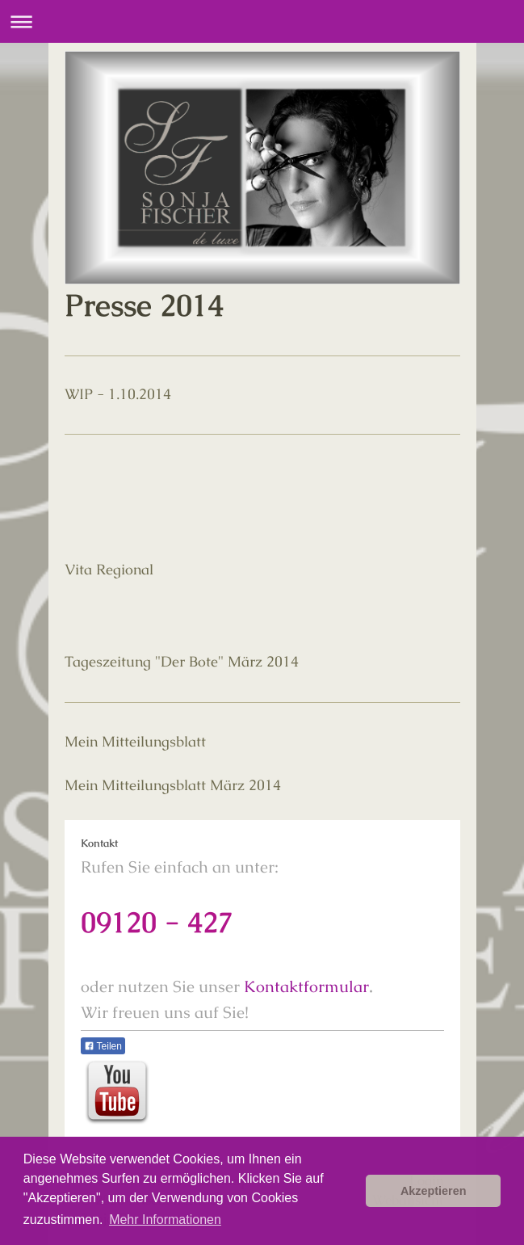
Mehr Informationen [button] (165, 1219)
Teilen (103, 1046)
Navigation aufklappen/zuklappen (262, 21)
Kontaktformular (306, 986)
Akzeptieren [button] (433, 1190)
